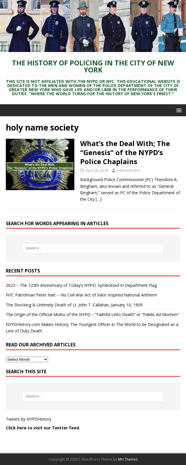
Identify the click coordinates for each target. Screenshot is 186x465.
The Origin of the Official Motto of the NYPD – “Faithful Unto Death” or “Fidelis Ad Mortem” (92, 314)
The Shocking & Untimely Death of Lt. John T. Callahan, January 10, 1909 (74, 305)
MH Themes (128, 459)
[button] (178, 110)
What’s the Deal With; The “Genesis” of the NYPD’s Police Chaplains (125, 152)
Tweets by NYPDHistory (28, 419)
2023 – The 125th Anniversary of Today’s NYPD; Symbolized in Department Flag (81, 285)
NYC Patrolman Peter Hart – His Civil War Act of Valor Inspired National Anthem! (81, 295)
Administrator (129, 170)
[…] (98, 199)
